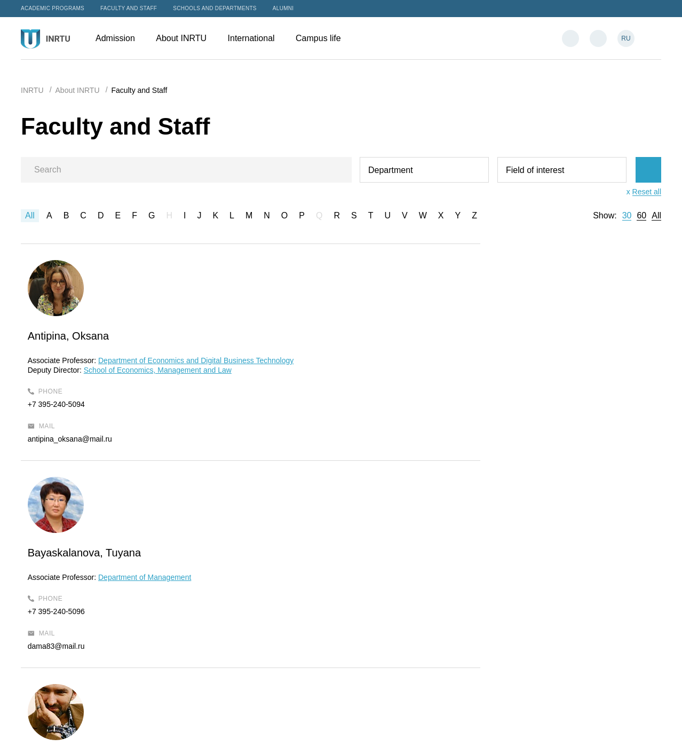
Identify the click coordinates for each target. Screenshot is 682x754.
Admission (120, 38)
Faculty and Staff (128, 8)
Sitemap (312, 734)
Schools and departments (215, 8)
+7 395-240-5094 (65, 424)
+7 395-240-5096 (278, 394)
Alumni (283, 8)
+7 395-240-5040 (491, 404)
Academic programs (52, 8)
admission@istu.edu (389, 607)
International (257, 38)
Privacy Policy (355, 734)
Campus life (323, 38)
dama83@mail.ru (278, 429)
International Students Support (406, 646)
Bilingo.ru (645, 734)
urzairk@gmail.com (495, 439)
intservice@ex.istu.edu (393, 660)
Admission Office (384, 580)
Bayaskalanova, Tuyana (306, 336)
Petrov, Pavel (494, 336)
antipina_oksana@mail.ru (79, 458)
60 (641, 215)
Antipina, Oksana (77, 336)
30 (627, 215)
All (30, 215)
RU (625, 38)
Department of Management (367, 360)
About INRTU (186, 38)
